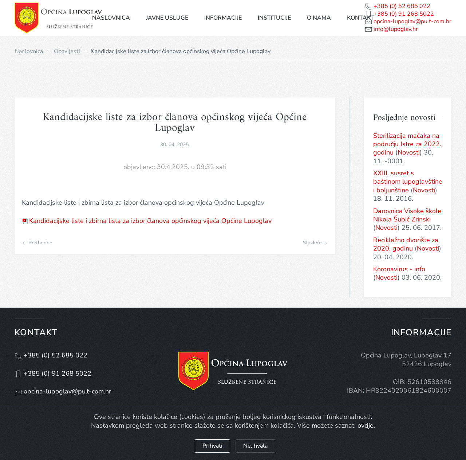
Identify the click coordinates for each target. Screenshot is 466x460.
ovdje (366, 425)
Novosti (409, 152)
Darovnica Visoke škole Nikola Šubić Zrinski (407, 215)
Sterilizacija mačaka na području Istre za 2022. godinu (407, 144)
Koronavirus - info (399, 269)
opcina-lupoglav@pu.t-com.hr (411, 21)
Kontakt (360, 18)
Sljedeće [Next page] (315, 243)
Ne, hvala (255, 446)
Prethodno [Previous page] (37, 243)
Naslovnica (111, 18)
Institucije (274, 18)
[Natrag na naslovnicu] (58, 18)
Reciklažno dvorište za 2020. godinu (405, 244)
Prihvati (212, 446)
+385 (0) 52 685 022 (401, 6)
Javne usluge (167, 18)
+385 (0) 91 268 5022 (403, 14)
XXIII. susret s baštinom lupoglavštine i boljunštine (407, 182)
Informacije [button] (223, 18)
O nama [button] (319, 18)
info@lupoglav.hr (395, 29)
